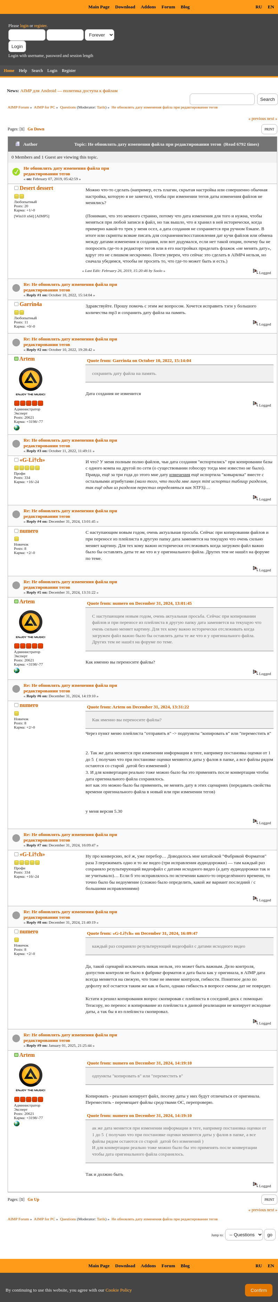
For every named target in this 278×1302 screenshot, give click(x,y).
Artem (27, 359)
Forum (168, 6)
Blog (185, 6)
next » (272, 118)
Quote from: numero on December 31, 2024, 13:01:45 (139, 603)
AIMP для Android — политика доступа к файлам (68, 90)
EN (271, 6)
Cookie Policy (119, 1290)
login (24, 25)
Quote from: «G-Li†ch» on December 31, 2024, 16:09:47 (142, 933)
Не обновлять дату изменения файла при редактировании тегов (66, 171)
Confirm (259, 1290)
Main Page (98, 6)
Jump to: (217, 1235)
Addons (148, 6)
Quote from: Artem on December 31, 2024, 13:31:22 (138, 706)
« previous (257, 118)
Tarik (101, 107)
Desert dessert (36, 188)
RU (258, 6)
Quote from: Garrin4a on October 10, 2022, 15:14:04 (139, 360)
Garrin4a (31, 304)
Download (125, 6)
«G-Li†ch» (32, 460)
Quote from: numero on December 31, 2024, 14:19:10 (139, 1063)
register (40, 25)
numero (29, 531)
